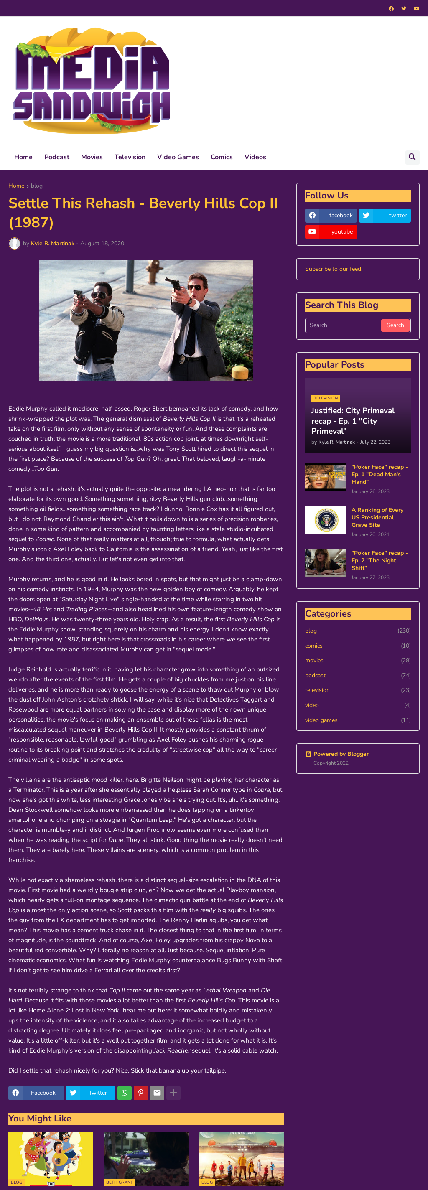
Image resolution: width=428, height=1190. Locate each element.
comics (358, 646)
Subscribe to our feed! (333, 269)
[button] (412, 157)
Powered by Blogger (337, 754)
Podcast (56, 157)
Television (130, 157)
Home (23, 157)
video (358, 705)
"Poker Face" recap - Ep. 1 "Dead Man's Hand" (380, 474)
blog (37, 186)
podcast (358, 675)
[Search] (343, 325)
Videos (255, 157)
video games (358, 720)
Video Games (178, 157)
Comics (222, 157)
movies (358, 660)
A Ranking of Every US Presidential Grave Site (377, 517)
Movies (92, 157)
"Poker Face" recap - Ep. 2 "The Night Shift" (380, 560)
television (358, 690)
